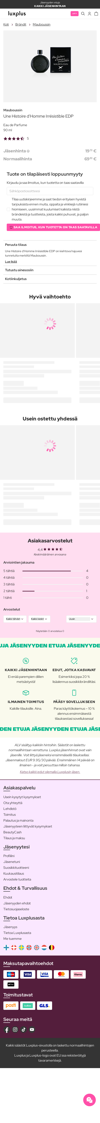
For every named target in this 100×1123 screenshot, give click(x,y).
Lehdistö (9, 809)
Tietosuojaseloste (16, 909)
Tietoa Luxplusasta (17, 933)
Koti (6, 24)
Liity (74, 13)
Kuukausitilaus (13, 873)
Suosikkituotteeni (16, 867)
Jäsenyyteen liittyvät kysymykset (27, 826)
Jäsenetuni (11, 862)
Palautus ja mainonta (18, 820)
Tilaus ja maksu (14, 838)
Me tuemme (12, 938)
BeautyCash (12, 832)
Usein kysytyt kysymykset (22, 797)
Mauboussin (41, 24)
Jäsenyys (10, 927)
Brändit (20, 24)
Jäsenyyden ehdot (17, 903)
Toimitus (9, 814)
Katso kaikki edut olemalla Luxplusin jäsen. (50, 772)
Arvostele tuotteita (17, 879)
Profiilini (8, 856)
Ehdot (7, 897)
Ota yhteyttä (12, 803)
